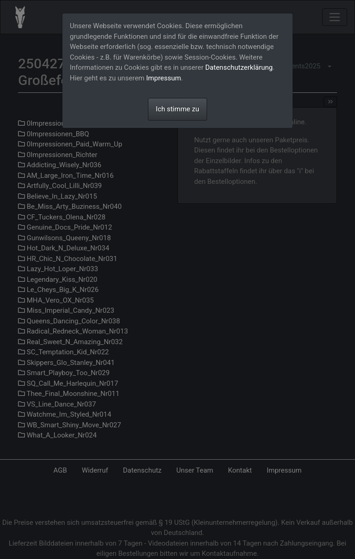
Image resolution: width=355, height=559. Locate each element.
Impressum (163, 78)
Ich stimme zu (177, 109)
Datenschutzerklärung (239, 67)
